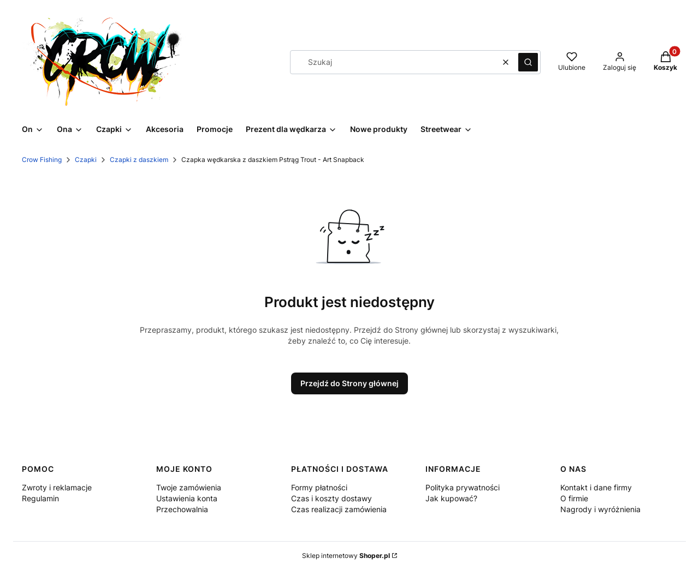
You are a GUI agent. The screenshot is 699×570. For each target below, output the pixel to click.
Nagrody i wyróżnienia (600, 509)
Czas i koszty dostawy (331, 498)
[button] (528, 62)
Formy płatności (319, 487)
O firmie (574, 498)
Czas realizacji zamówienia (339, 509)
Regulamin (40, 498)
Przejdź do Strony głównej (349, 383)
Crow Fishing (42, 159)
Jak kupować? (451, 498)
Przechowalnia (182, 509)
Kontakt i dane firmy (596, 487)
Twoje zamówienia (188, 487)
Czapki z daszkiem (139, 159)
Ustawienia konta (186, 498)
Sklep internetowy (346, 555)
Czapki (86, 159)
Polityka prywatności (462, 487)
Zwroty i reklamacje (57, 487)
